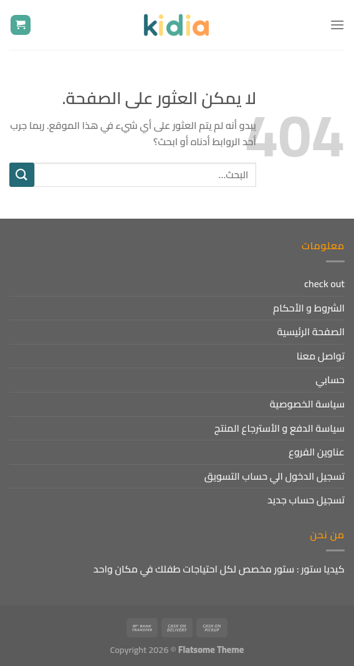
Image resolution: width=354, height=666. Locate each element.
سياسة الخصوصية (307, 403)
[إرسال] (21, 175)
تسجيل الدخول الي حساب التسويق (274, 476)
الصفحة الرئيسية (311, 331)
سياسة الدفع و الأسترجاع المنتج (279, 428)
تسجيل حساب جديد (306, 499)
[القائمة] (337, 24)
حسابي (330, 379)
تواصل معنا (321, 355)
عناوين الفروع (317, 451)
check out (324, 283)
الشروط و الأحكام (309, 307)
